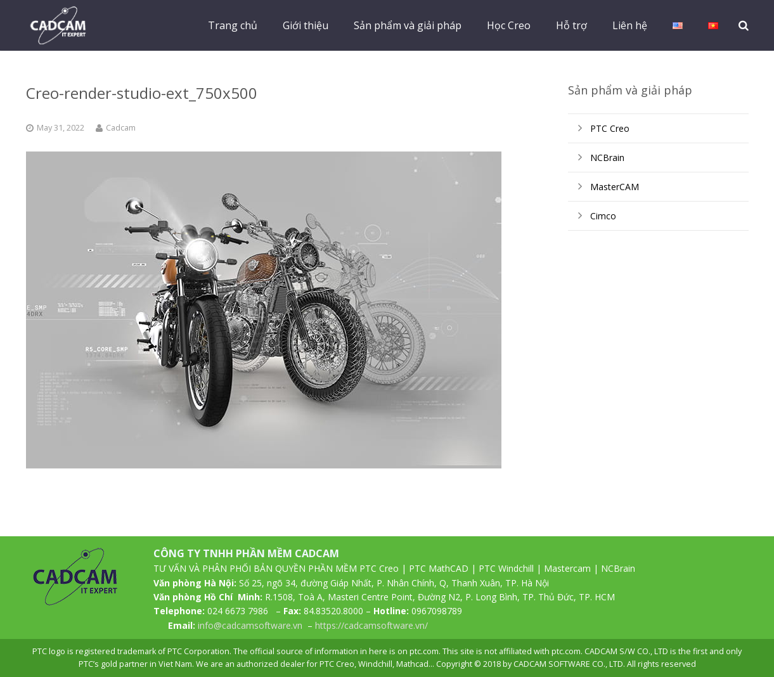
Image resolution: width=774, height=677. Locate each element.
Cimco (603, 216)
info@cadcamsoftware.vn (250, 625)
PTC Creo (609, 128)
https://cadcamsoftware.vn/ (371, 625)
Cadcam (121, 127)
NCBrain (607, 158)
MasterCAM (614, 187)
